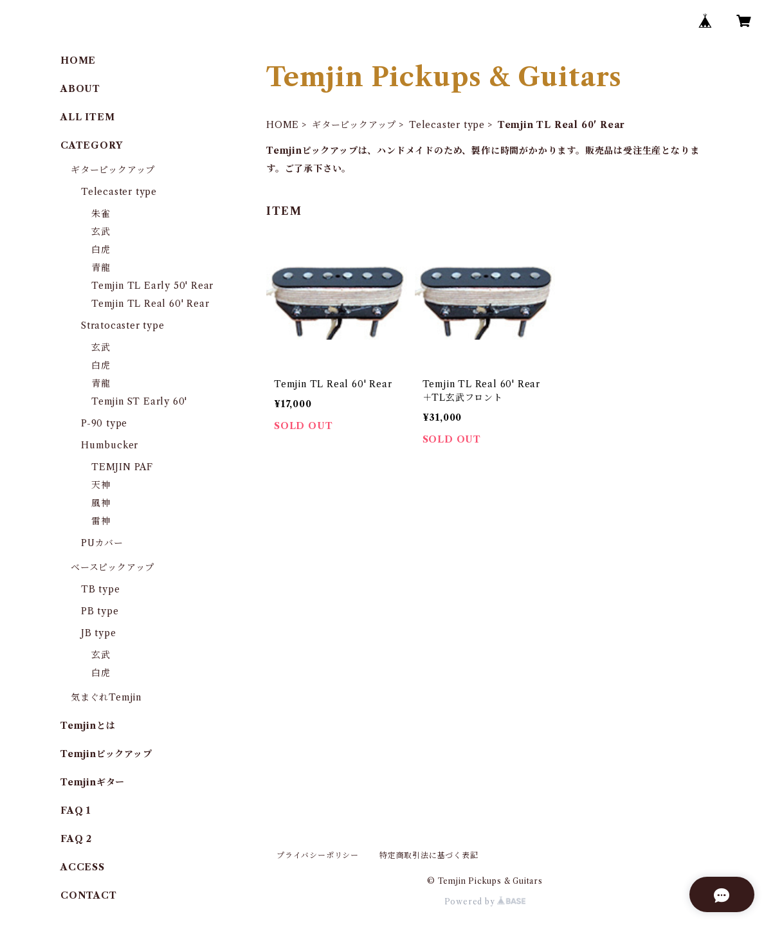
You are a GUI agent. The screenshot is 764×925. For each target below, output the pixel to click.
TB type (100, 589)
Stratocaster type (123, 325)
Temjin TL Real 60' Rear (150, 303)
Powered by (485, 901)
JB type (98, 633)
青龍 (101, 267)
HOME (282, 125)
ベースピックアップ (112, 567)
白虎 (101, 249)
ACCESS (82, 867)
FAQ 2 (76, 839)
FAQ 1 (75, 810)
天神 (101, 485)
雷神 (101, 521)
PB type (100, 611)
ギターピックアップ (354, 125)
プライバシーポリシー (318, 855)
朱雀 (101, 213)
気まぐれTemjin (106, 697)
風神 (101, 503)
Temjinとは (87, 725)
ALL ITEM (87, 117)
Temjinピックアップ (106, 754)
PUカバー (102, 543)
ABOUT (80, 89)
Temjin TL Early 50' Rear (152, 285)
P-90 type (104, 423)
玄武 (101, 231)
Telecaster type (447, 125)
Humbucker (109, 445)
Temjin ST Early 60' (139, 401)
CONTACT (88, 895)
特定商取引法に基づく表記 (428, 855)
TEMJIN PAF (122, 467)
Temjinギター (92, 782)
